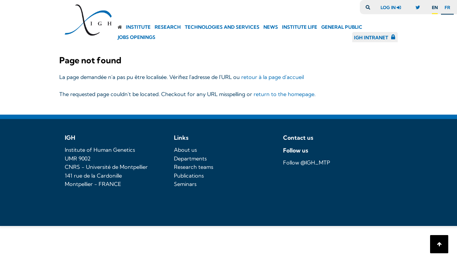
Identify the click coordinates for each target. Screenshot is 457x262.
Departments (190, 158)
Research (168, 27)
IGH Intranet (371, 37)
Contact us (298, 137)
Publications (189, 175)
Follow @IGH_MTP (306, 162)
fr (447, 7)
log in (393, 7)
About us (185, 150)
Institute (138, 27)
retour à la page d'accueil (272, 77)
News (270, 27)
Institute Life (299, 27)
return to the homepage (284, 94)
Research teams (193, 167)
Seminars (185, 184)
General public (341, 27)
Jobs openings (136, 37)
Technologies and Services (222, 27)
